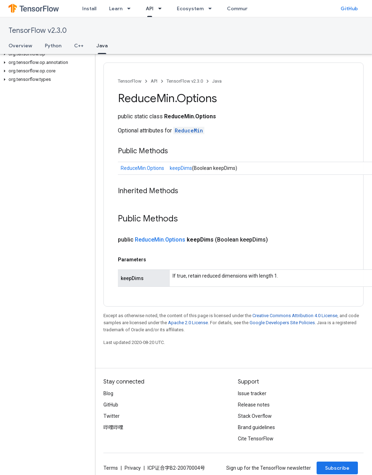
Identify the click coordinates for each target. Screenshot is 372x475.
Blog (108, 393)
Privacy (133, 468)
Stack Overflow (255, 416)
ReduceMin (189, 130)
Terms (110, 468)
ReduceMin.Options (142, 168)
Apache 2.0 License (188, 322)
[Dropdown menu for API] (162, 8)
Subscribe (337, 468)
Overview (20, 45)
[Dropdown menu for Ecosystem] (212, 8)
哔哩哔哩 (113, 427)
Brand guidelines (256, 427)
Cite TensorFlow (256, 438)
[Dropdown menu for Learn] (130, 8)
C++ (79, 45)
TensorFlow (130, 81)
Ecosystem (190, 8)
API (154, 81)
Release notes (254, 405)
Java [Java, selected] (102, 45)
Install (89, 8)
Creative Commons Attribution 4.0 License (294, 315)
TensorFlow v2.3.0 (37, 30)
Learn (115, 8)
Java (217, 81)
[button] (46, 54)
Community (240, 8)
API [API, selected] (150, 8)
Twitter (111, 416)
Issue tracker (252, 393)
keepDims (181, 168)
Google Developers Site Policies (282, 322)
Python (53, 45)
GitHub (349, 8)
